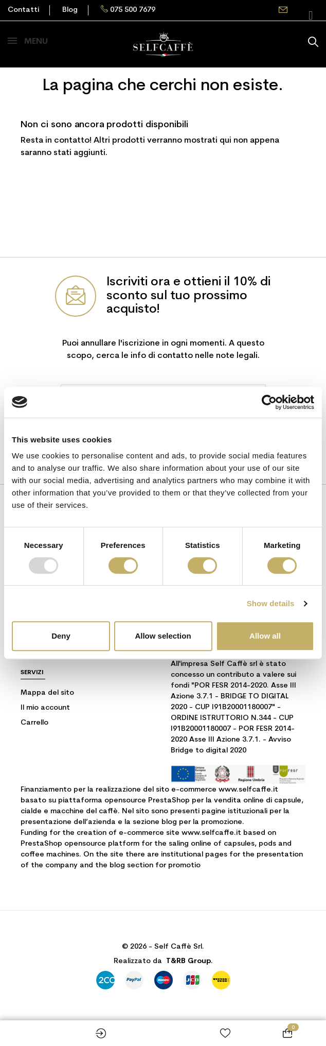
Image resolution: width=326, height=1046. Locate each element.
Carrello (34, 723)
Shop (39, 1033)
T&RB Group (188, 961)
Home (163, 1033)
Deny (60, 635)
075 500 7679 (132, 10)
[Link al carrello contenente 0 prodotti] (287, 1033)
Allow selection (163, 635)
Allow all (265, 635)
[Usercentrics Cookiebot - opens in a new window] (269, 402)
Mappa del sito (47, 693)
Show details (271, 603)
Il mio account (45, 708)
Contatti (23, 10)
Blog (70, 10)
